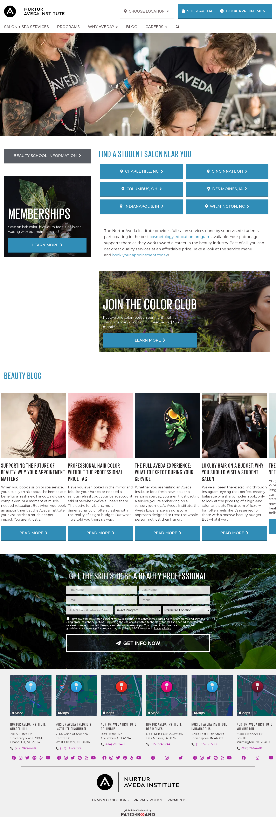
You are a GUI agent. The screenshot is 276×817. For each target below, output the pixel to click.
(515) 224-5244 (160, 744)
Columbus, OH (142, 189)
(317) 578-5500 (206, 744)
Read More (33, 533)
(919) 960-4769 (25, 748)
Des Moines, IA (227, 189)
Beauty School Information (47, 155)
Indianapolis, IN (142, 206)
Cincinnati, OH (227, 171)
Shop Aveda (197, 11)
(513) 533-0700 (70, 748)
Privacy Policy (162, 628)
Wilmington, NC (227, 206)
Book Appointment (244, 11)
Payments (176, 800)
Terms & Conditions (109, 800)
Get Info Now (138, 643)
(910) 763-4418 (251, 748)
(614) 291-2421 (115, 744)
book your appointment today (140, 255)
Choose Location (146, 11)
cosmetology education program (180, 237)
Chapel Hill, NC (141, 171)
